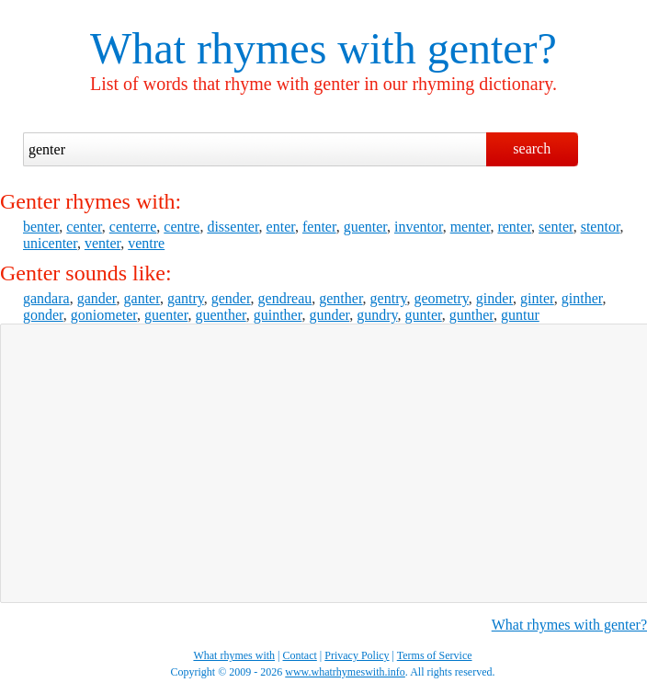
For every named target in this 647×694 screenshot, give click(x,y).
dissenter (232, 226)
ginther (582, 298)
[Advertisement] (316, 461)
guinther (278, 315)
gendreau (285, 298)
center (83, 226)
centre (181, 226)
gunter (423, 315)
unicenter (50, 243)
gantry (185, 298)
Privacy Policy (356, 655)
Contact (300, 655)
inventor (418, 226)
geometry (441, 298)
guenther (220, 315)
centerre (133, 226)
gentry (388, 298)
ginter (537, 298)
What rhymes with (253, 48)
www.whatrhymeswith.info (345, 672)
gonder (43, 315)
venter (102, 243)
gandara (46, 298)
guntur (520, 315)
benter (41, 226)
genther (340, 298)
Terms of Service (434, 655)
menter (470, 226)
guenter (365, 226)
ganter (142, 298)
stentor (600, 226)
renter (514, 226)
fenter (319, 226)
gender (231, 298)
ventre (146, 243)
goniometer (104, 315)
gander (97, 298)
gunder (329, 315)
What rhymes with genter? (569, 624)
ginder (494, 298)
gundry (377, 315)
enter (281, 226)
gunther (471, 315)
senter (556, 226)
